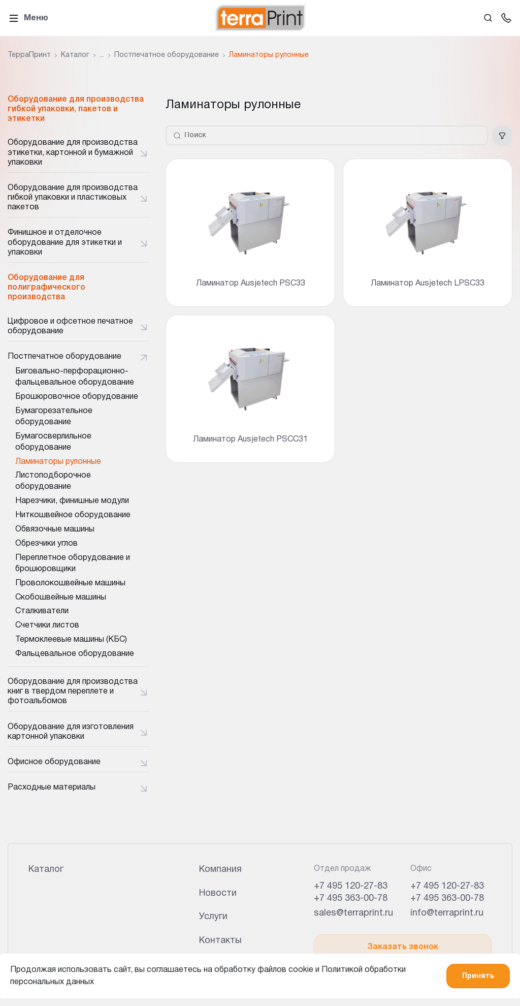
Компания (220, 869)
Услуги (213, 917)
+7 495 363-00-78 (350, 898)
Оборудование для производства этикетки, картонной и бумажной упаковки (73, 152)
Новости (218, 893)
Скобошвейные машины (60, 597)
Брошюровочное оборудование (76, 396)
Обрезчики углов (46, 543)
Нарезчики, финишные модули (72, 501)
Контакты (220, 940)
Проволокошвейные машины (70, 583)
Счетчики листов (47, 625)
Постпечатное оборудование (64, 356)
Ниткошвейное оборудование (73, 515)
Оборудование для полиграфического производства (46, 287)
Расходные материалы (51, 787)
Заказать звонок (402, 947)
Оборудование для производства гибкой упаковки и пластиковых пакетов (73, 197)
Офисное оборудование (54, 762)
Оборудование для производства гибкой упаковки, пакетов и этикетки (76, 109)
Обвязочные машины (54, 529)
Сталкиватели (42, 611)
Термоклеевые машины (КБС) (71, 639)
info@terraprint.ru (446, 913)
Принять (478, 976)
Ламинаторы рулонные (58, 461)
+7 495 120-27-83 (350, 886)
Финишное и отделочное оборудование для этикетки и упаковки (65, 242)
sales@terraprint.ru (353, 913)
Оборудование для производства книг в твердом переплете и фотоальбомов (73, 691)
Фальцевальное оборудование (74, 653)
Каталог (45, 869)
